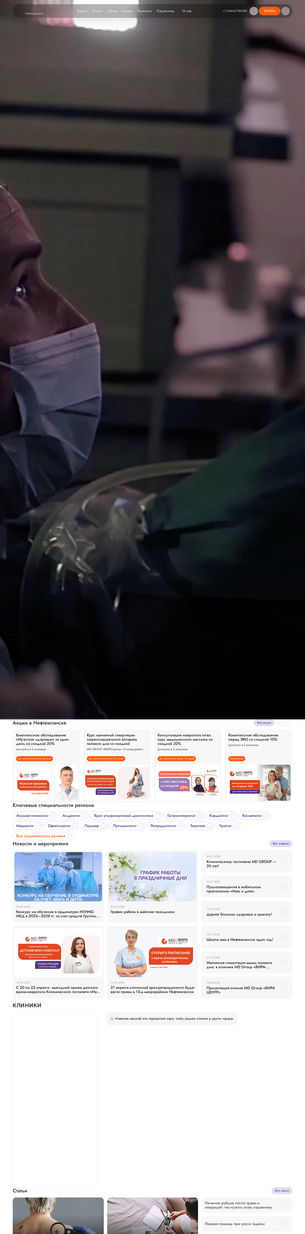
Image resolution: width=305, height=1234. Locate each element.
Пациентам (167, 10)
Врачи (82, 10)
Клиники (144, 10)
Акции (127, 10)
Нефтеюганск (37, 13)
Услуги (97, 10)
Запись (270, 11)
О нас (189, 10)
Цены (112, 10)
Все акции (264, 1227)
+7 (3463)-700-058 (235, 11)
